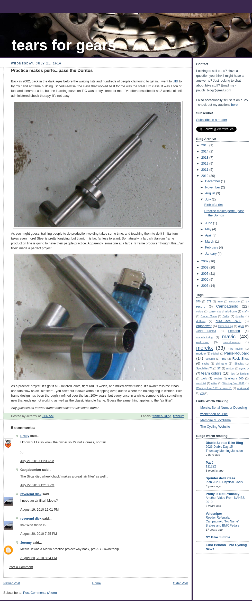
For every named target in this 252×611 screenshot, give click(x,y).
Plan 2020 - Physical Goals (224, 482)
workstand (243, 388)
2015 (205, 145)
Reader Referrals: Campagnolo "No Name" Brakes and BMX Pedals (222, 521)
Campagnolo (227, 306)
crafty (245, 311)
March (210, 241)
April (209, 235)
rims (223, 358)
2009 (205, 261)
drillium (200, 321)
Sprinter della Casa (220, 478)
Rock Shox (240, 358)
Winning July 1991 (233, 383)
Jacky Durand (206, 331)
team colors (211, 373)
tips (233, 373)
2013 (205, 157)
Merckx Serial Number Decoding (223, 407)
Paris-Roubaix (236, 353)
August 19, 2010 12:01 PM (39, 509)
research (210, 358)
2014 (205, 151)
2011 (205, 169)
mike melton (235, 348)
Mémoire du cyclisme (215, 420)
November (213, 187)
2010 (205, 176)
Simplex (239, 363)
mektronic (202, 342)
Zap (202, 393)
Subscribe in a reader (211, 120)
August (210, 193)
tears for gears (64, 45)
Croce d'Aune (209, 316)
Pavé (209, 462)
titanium (178, 416)
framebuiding (161, 416)
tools (204, 378)
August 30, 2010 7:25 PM (38, 534)
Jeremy (26, 543)
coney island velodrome (223, 311)
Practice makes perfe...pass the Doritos (52, 70)
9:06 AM (47, 416)
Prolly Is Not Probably (222, 494)
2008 (205, 267)
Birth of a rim (213, 205)
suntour (230, 368)
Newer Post (11, 583)
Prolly (24, 436)
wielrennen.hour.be (214, 414)
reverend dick (30, 494)
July (208, 199)
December (213, 181)
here (234, 105)
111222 (211, 466)
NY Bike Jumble (218, 537)
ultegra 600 (236, 378)
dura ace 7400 (228, 321)
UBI (175, 81)
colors (199, 311)
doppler (240, 316)
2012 (205, 163)
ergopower (204, 326)
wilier (214, 383)
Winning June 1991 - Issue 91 (214, 388)
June (209, 223)
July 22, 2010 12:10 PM (37, 485)
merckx (204, 348)
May (208, 229)
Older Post (180, 583)
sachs (205, 363)
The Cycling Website (215, 426)
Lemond (234, 331)
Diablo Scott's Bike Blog (224, 443)
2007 (205, 273)
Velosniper (214, 513)
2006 (205, 279)
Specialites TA (204, 368)
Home (96, 583)
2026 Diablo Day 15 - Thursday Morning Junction (224, 449)
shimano (221, 363)
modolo (201, 353)
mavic (229, 336)
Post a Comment (21, 567)
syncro (244, 368)
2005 (205, 286)
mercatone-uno (231, 342)
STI (219, 368)
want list (201, 383)
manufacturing (204, 337)
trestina (218, 378)
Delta (225, 316)
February (212, 247)
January (211, 253)
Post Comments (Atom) (40, 593)
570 (198, 301)
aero (220, 301)
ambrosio (234, 301)
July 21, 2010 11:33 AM (37, 461)
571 (209, 301)
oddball (215, 353)
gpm (241, 326)
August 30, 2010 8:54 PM (38, 558)
